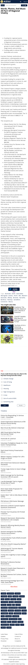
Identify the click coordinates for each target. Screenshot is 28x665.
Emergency (8, 616)
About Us (17, 639)
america (12, 624)
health (19, 599)
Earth (13, 293)
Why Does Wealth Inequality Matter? (13, 544)
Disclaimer (4, 641)
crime (3, 616)
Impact (17, 624)
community (4, 596)
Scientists (4, 622)
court (22, 624)
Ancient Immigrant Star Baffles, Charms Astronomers (11, 532)
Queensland (18, 602)
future (9, 622)
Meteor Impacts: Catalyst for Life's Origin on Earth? (12, 457)
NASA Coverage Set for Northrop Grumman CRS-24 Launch (12, 476)
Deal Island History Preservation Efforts (12, 451)
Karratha (22, 298)
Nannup (10, 300)
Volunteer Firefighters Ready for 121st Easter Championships (14, 444)
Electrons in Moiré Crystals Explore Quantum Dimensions (13, 506)
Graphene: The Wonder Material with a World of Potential (20, 309)
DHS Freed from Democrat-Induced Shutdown (13, 464)
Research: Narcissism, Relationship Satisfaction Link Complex (13, 519)
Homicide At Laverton (8, 439)
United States (18, 613)
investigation (5, 613)
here (15, 285)
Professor (13, 599)
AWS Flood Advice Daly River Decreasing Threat (10, 433)
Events (11, 296)
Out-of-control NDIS (9, 398)
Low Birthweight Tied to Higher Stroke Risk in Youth (12, 482)
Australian (19, 293)
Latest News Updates (4, 635)
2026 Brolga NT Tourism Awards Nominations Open (12, 549)
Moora (11, 302)
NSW (3, 599)
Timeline (4, 411)
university (18, 593)
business (4, 604)
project (24, 613)
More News (14, 586)
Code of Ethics (19, 634)
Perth (15, 296)
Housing (6, 388)
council (9, 604)
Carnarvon (4, 302)
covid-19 (18, 604)
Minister (11, 602)
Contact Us (18, 636)
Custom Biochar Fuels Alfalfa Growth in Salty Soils (13, 539)
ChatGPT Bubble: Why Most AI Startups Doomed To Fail (20, 319)
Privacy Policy (4, 639)
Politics (2, 5)
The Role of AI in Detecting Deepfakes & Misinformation (20, 327)
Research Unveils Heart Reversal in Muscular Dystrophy (13, 569)
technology (17, 610)
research (22, 596)
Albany (10, 298)
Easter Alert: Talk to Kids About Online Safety (14, 496)
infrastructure (22, 607)
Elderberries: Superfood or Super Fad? (18, 337)
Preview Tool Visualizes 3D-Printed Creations (13, 513)
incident (9, 627)
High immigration (9, 392)
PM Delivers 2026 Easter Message (12, 501)
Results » (21, 405)
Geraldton (17, 300)
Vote (5, 405)
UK (13, 604)
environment (5, 602)
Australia (8, 293)
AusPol (11, 613)
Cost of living (7, 382)
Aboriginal (4, 296)
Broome (15, 298)
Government (11, 593)
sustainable (16, 616)
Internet (3, 627)
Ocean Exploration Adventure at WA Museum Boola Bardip (13, 422)
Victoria (7, 599)
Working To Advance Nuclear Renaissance (11, 563)
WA (20, 296)
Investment (4, 610)
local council (4, 607)
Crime (5, 395)
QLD (20, 619)
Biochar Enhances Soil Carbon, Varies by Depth (13, 575)
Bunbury (3, 300)
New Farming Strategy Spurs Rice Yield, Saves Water (12, 581)
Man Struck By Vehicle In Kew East (12, 428)
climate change (5, 624)
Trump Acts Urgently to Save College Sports (13, 555)
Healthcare (6, 385)
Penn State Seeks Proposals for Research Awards (11, 490)
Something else (8, 402)
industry (24, 610)
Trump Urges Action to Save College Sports (13, 470)
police (10, 596)
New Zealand (5, 619)
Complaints (18, 641)
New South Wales (13, 607)
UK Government (13, 619)
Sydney (14, 622)
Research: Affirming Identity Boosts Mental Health (13, 526)
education (11, 610)
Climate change (8, 379)
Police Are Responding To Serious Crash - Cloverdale (12, 416)
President (20, 622)
